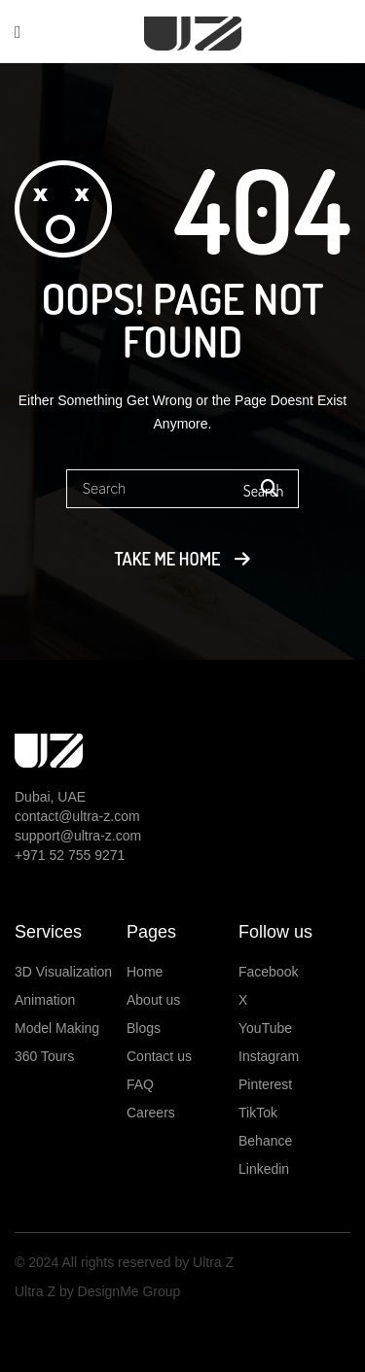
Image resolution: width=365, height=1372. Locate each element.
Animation (45, 1000)
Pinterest (265, 1084)
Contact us (159, 1056)
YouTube (265, 1028)
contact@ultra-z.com (77, 816)
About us (153, 1000)
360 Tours (44, 1056)
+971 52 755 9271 (70, 855)
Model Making (57, 1028)
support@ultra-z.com (78, 835)
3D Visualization (63, 971)
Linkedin (263, 1169)
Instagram (268, 1056)
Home (145, 971)
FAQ (140, 1084)
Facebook (268, 971)
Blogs (144, 1028)
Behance (265, 1141)
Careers (151, 1112)
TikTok (257, 1112)
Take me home (168, 558)
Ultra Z (211, 1262)
